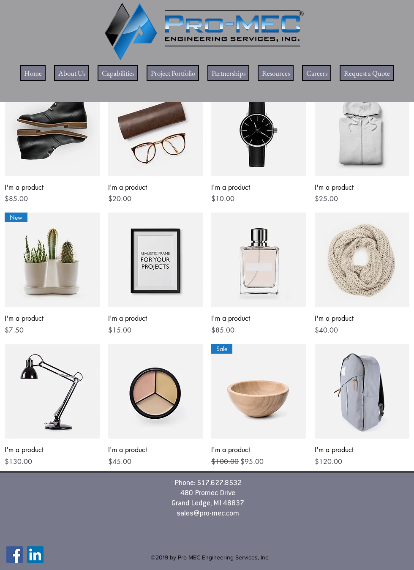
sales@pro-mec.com (208, 514)
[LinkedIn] (35, 554)
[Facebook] (14, 554)
